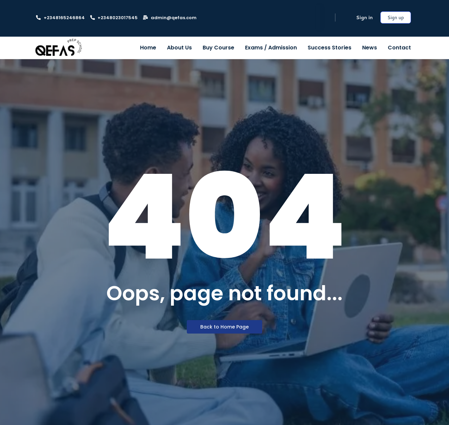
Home (148, 47)
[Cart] (344, 17)
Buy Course (218, 47)
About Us (179, 47)
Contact (399, 47)
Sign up (395, 17)
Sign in (364, 17)
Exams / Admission (271, 47)
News (369, 47)
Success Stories (329, 47)
